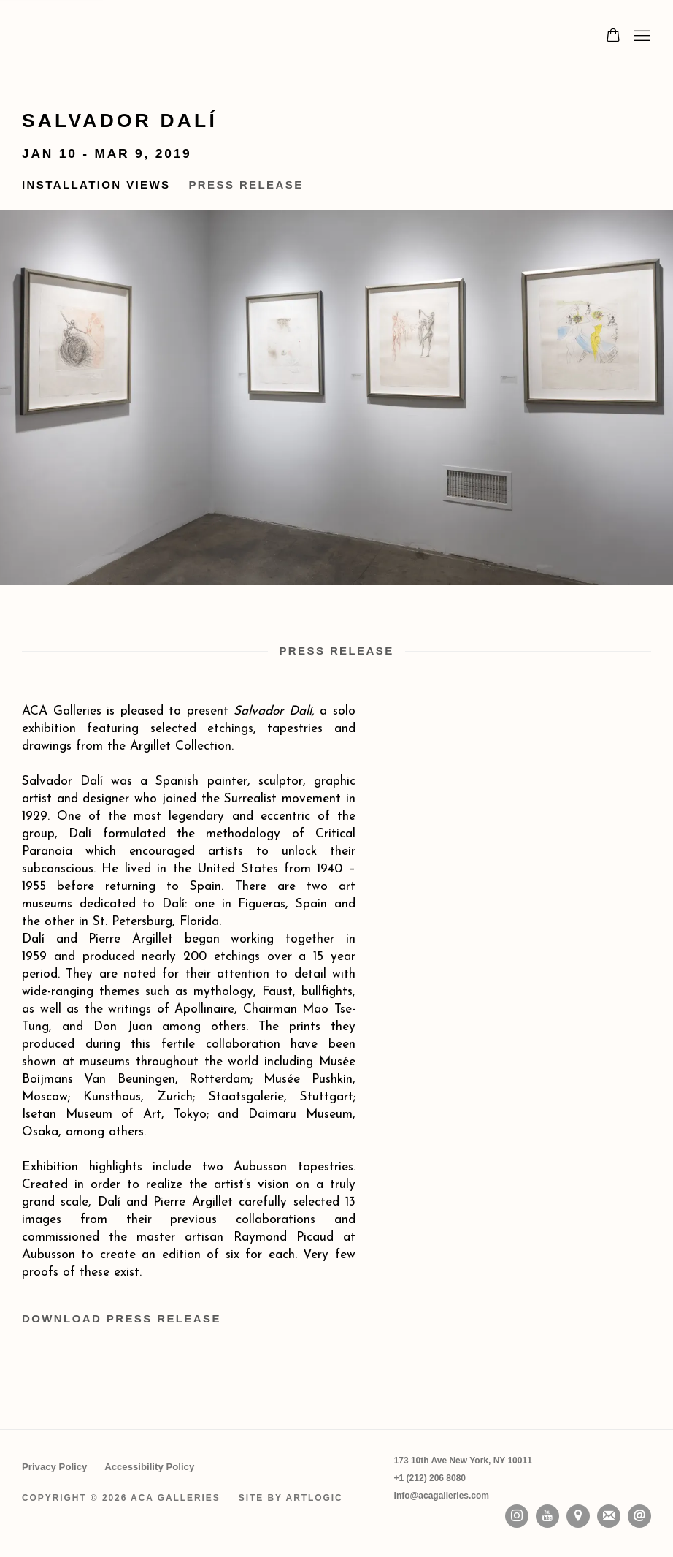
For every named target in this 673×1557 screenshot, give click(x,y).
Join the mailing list (608, 1516)
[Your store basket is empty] (613, 36)
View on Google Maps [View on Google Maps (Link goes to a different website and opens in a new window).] (578, 1516)
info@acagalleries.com (441, 1496)
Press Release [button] (245, 184)
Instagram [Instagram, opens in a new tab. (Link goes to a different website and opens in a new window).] (516, 1516)
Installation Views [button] (96, 184)
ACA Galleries (153, 36)
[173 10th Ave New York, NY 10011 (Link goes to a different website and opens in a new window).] (463, 1460)
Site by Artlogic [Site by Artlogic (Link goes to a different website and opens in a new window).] (291, 1498)
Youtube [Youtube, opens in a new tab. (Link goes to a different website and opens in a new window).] (547, 1516)
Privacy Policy (54, 1466)
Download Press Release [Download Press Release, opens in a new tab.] (121, 1318)
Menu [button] (640, 36)
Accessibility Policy (149, 1466)
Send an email (639, 1516)
